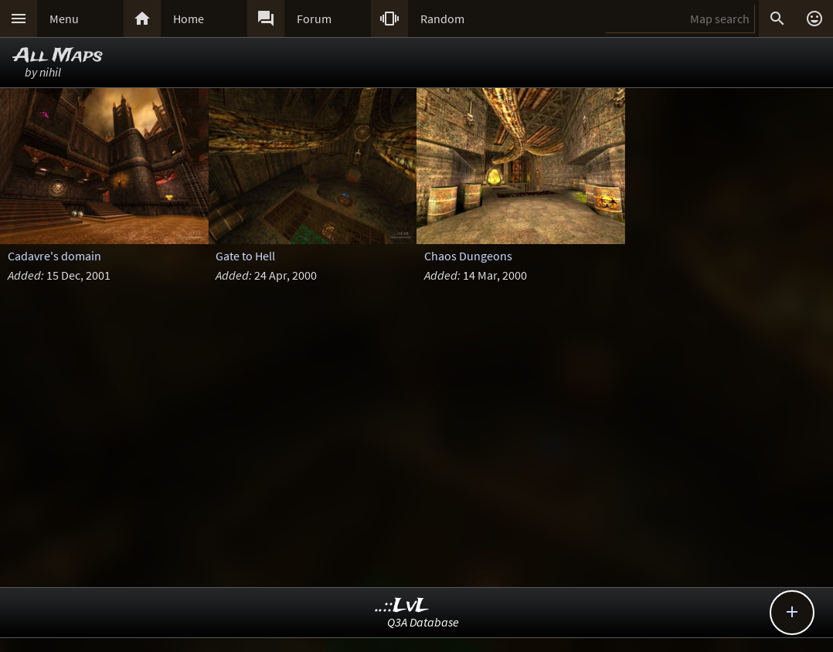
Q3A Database (423, 622)
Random (442, 18)
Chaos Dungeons (468, 255)
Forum (314, 18)
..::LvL (402, 606)
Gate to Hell (245, 255)
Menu (64, 18)
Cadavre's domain (54, 255)
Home (188, 18)
